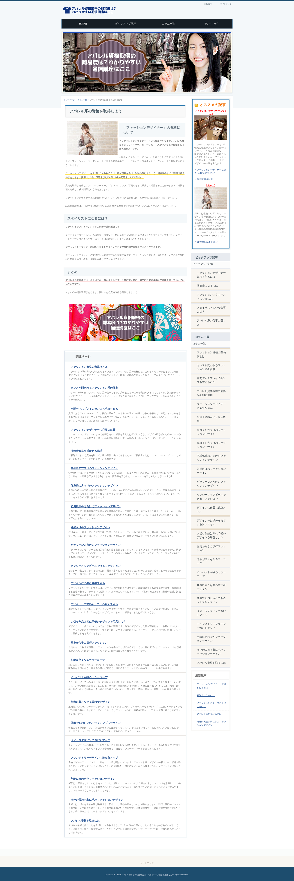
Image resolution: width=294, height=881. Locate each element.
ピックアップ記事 (203, 263)
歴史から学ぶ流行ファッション (89, 642)
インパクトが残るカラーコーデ (89, 677)
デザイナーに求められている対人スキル (94, 604)
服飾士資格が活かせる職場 (86, 450)
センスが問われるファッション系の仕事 (94, 387)
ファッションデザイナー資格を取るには (211, 274)
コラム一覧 (82, 100)
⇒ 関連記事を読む (203, 179)
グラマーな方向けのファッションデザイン (96, 544)
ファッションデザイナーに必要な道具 (93, 429)
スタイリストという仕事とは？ (211, 309)
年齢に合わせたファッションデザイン (93, 778)
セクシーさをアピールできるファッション (96, 565)
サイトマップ (225, 4)
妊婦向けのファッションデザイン (90, 527)
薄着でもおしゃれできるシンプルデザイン (96, 722)
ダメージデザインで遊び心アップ (90, 740)
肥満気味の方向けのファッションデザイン (96, 506)
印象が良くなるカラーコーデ (88, 659)
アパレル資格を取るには (85, 820)
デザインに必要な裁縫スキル (88, 583)
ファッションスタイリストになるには (211, 296)
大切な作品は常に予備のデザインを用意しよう (98, 621)
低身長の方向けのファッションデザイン (94, 485)
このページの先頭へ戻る (216, 852)
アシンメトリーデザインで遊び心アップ (94, 757)
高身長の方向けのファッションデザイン (94, 468)
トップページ (69, 100)
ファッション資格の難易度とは (89, 366)
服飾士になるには (207, 285)
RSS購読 (208, 4)
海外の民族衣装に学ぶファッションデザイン (97, 799)
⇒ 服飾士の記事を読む (206, 241)
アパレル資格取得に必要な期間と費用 (211, 393)
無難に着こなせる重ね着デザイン (90, 701)
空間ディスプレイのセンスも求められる (94, 408)
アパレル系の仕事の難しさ (211, 322)
